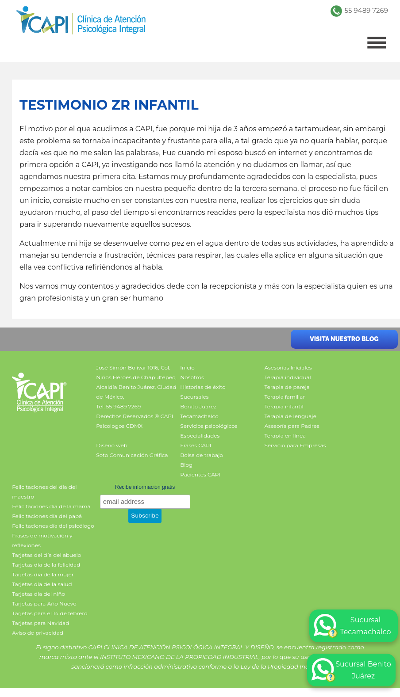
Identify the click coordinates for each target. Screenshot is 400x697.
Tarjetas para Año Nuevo (44, 603)
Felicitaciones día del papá (47, 516)
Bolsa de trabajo (201, 455)
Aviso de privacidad (37, 632)
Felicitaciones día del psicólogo (53, 525)
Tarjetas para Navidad (40, 623)
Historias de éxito (202, 387)
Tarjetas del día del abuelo (46, 555)
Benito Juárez (198, 406)
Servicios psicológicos (208, 426)
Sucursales (194, 396)
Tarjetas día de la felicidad (46, 564)
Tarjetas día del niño (38, 593)
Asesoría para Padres (291, 426)
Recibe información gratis (145, 487)
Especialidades (199, 435)
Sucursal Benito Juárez (351, 670)
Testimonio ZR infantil (109, 105)
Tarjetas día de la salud (42, 584)
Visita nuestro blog (344, 339)
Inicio (187, 367)
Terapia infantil (283, 406)
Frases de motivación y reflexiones (42, 540)
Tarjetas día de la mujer (42, 574)
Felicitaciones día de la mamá (51, 506)
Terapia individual (287, 377)
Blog (186, 464)
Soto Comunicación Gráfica (132, 455)
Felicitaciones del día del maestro (44, 492)
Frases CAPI (195, 445)
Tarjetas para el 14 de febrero (49, 613)
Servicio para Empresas (295, 445)
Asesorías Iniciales (288, 367)
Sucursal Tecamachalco (352, 626)
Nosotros (192, 377)
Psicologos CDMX (119, 426)
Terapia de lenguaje (290, 416)
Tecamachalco (199, 416)
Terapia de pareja (286, 387)
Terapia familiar (284, 396)
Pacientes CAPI (200, 474)
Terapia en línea (285, 435)
